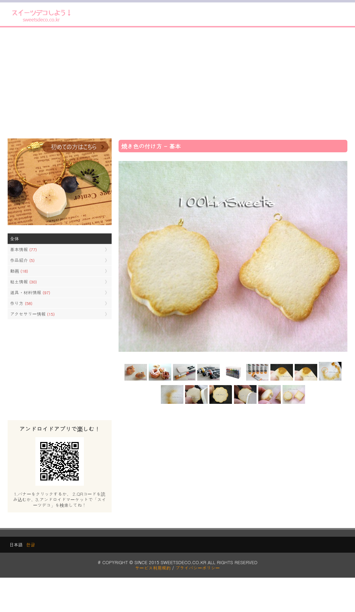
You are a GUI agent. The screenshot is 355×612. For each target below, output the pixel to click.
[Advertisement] (177, 82)
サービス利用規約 (153, 567)
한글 (30, 544)
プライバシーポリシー (197, 567)
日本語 (16, 544)
